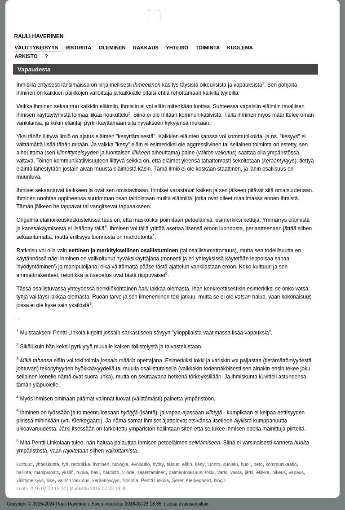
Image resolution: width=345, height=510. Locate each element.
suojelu (230, 464)
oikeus (279, 472)
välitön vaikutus (73, 480)
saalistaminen (151, 472)
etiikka (262, 472)
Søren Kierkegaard (191, 480)
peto (258, 464)
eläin (187, 464)
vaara (236, 472)
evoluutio (140, 464)
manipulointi (46, 472)
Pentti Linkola (155, 480)
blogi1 (220, 480)
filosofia (130, 480)
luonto (214, 464)
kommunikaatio (280, 464)
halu (95, 472)
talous (173, 464)
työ (65, 464)
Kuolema (240, 47)
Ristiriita (79, 47)
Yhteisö (177, 47)
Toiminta (207, 47)
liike (51, 480)
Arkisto (26, 56)
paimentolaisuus (185, 472)
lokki (210, 472)
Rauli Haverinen (39, 36)
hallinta (24, 472)
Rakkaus (146, 47)
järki (249, 472)
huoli (246, 464)
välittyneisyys (30, 480)
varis (222, 472)
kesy (199, 464)
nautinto (111, 472)
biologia (120, 464)
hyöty (158, 464)
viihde (128, 472)
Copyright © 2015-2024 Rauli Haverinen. (48, 503)
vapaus (296, 472)
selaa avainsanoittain (187, 503)
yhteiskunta (47, 464)
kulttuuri (25, 464)
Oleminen (112, 47)
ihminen (101, 464)
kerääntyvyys (106, 480)
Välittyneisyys (36, 47)
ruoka (82, 472)
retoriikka (80, 464)
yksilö (68, 472)
